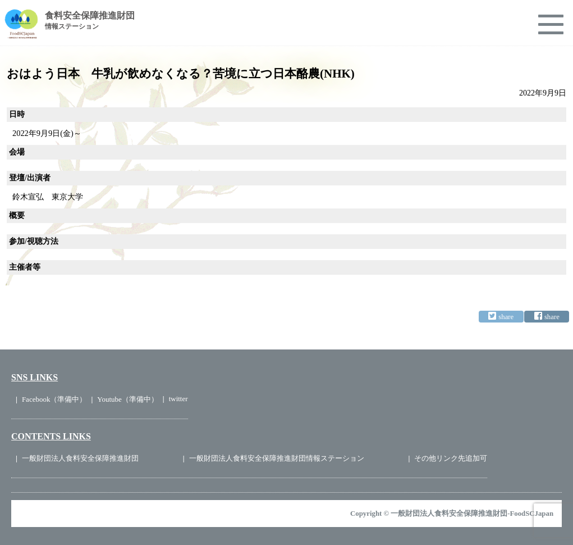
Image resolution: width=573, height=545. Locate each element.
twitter (178, 398)
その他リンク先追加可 (450, 458)
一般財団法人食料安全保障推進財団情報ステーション (276, 458)
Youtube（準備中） (127, 399)
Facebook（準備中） (54, 399)
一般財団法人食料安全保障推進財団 (80, 458)
